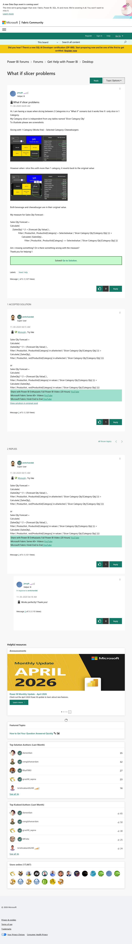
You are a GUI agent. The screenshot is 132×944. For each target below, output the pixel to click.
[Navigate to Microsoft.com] (10, 22)
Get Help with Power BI (62, 61)
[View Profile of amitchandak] (28, 316)
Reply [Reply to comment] (115, 422)
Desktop (87, 61)
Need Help (23, 272)
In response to (27, 590)
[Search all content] (94, 42)
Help (108, 35)
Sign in (99, 35)
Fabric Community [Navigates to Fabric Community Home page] (32, 22)
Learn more (8, 13)
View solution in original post (24, 403)
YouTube (75, 391)
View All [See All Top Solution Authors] (14, 794)
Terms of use (6, 924)
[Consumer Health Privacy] (37, 934)
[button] (96, 80)
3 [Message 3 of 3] (25, 611)
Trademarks (6, 929)
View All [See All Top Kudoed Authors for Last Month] (14, 854)
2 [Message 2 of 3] (18, 412)
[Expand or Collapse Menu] (4, 30)
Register (88, 35)
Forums (38, 61)
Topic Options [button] (113, 80)
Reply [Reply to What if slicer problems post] (115, 288)
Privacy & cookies (8, 920)
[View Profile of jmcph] (20, 92)
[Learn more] (19, 702)
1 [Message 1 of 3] (18, 279)
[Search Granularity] (48, 42)
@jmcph (22, 332)
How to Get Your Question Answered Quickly (32, 733)
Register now (70, 50)
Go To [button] (118, 36)
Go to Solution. (70, 260)
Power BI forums (18, 61)
